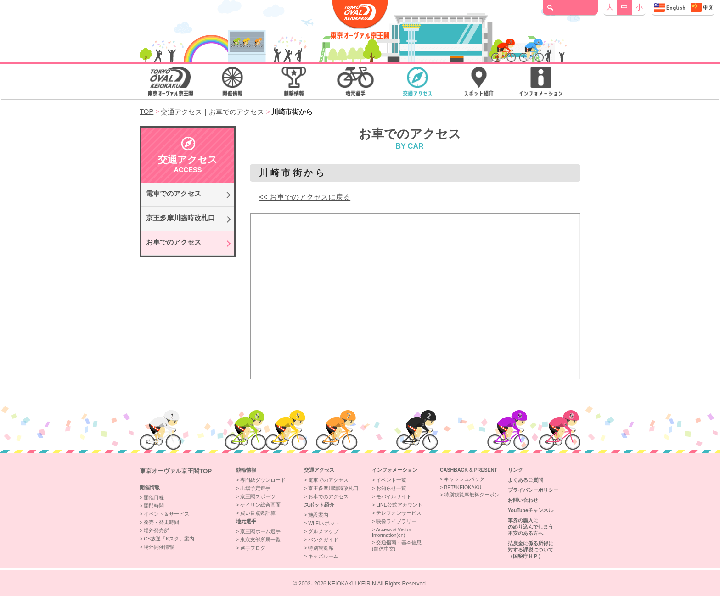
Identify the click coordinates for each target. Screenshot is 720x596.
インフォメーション (394, 470)
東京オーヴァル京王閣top (176, 471)
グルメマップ (323, 531)
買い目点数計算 (258, 513)
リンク (515, 470)
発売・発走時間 (161, 522)
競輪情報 (246, 470)
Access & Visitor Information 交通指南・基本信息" (683, 7)
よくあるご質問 (525, 480)
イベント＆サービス (166, 514)
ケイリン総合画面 (260, 504)
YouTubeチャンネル (530, 510)
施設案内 (318, 515)
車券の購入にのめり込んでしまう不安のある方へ (530, 527)
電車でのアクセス (173, 193)
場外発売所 (156, 530)
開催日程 (154, 497)
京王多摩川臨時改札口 (180, 218)
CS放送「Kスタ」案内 (169, 538)
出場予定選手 (255, 488)
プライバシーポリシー (533, 490)
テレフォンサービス (399, 513)
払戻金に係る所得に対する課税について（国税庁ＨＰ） (530, 549)
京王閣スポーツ (258, 496)
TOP (146, 111)
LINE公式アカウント (399, 504)
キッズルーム (323, 556)
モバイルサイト (393, 496)
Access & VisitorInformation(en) (391, 532)
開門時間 (154, 505)
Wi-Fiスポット (324, 523)
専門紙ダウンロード (263, 480)
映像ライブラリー (396, 521)
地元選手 (246, 521)
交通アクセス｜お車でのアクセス (212, 112)
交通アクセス (319, 470)
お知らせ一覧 (391, 488)
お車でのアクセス (173, 242)
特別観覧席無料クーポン (472, 494)
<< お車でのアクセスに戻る (304, 197)
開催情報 (150, 487)
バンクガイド (323, 539)
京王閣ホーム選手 (260, 531)
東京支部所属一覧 (260, 539)
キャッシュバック (464, 479)
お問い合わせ (523, 500)
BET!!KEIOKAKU (462, 487)
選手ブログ (252, 548)
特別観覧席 (320, 548)
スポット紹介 (319, 504)
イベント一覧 (391, 480)
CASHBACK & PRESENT (468, 470)
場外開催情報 (159, 547)
